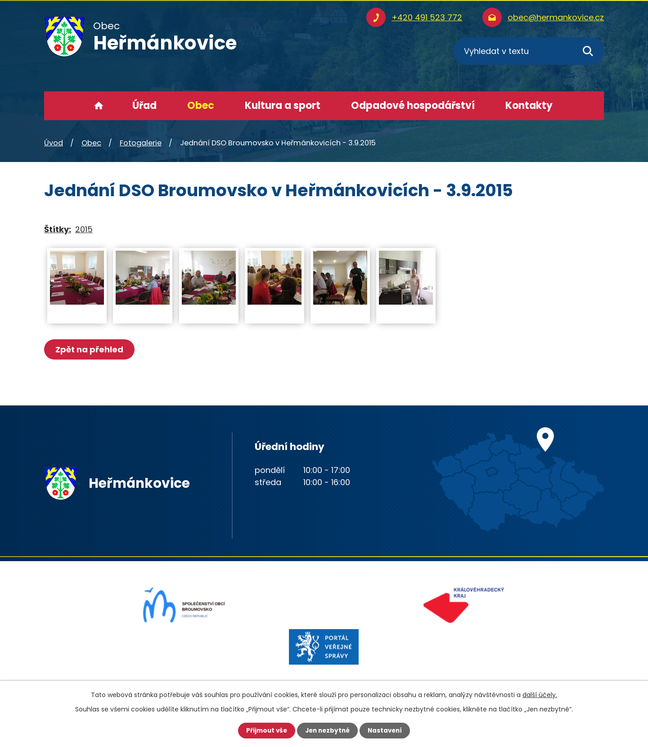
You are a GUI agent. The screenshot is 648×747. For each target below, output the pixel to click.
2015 (84, 229)
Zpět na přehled (90, 349)
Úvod (99, 105)
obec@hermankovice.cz (556, 17)
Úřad (144, 105)
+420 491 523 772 (427, 17)
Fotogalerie (141, 143)
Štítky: (57, 229)
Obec (200, 105)
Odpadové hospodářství (413, 105)
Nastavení (387, 730)
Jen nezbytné (327, 730)
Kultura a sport (282, 105)
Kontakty (529, 105)
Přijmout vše (264, 730)
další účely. (539, 694)
